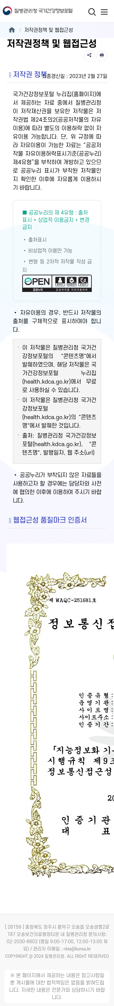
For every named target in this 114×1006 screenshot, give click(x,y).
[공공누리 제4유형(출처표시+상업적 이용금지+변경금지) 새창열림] (57, 251)
